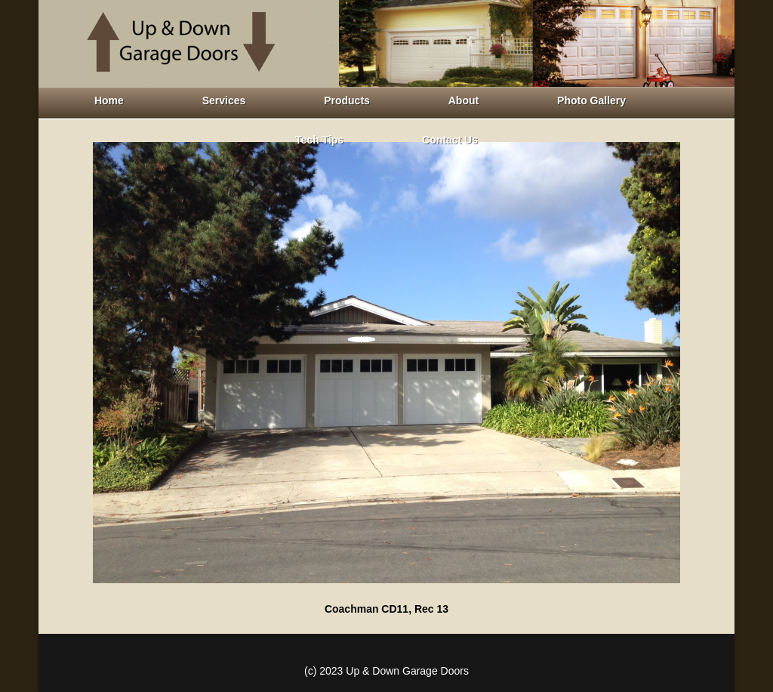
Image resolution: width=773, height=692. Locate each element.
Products (347, 100)
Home (109, 100)
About (463, 100)
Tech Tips (319, 140)
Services (224, 100)
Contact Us (450, 140)
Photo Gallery (591, 100)
